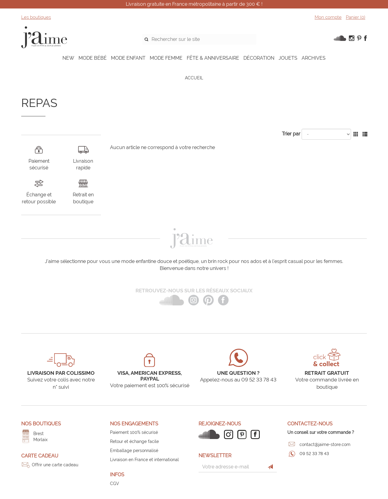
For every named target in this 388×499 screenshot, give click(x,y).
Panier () (355, 17)
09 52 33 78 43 (314, 453)
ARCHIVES (314, 58)
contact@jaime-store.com (324, 444)
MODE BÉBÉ (93, 58)
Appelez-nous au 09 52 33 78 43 (238, 380)
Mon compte (328, 17)
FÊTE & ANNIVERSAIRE (213, 58)
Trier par (291, 134)
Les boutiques (36, 17)
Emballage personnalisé (134, 450)
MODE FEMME (166, 58)
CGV (114, 483)
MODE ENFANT (128, 58)
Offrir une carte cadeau (55, 464)
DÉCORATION (258, 58)
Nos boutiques (41, 424)
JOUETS (288, 58)
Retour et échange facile (134, 441)
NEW (68, 58)
